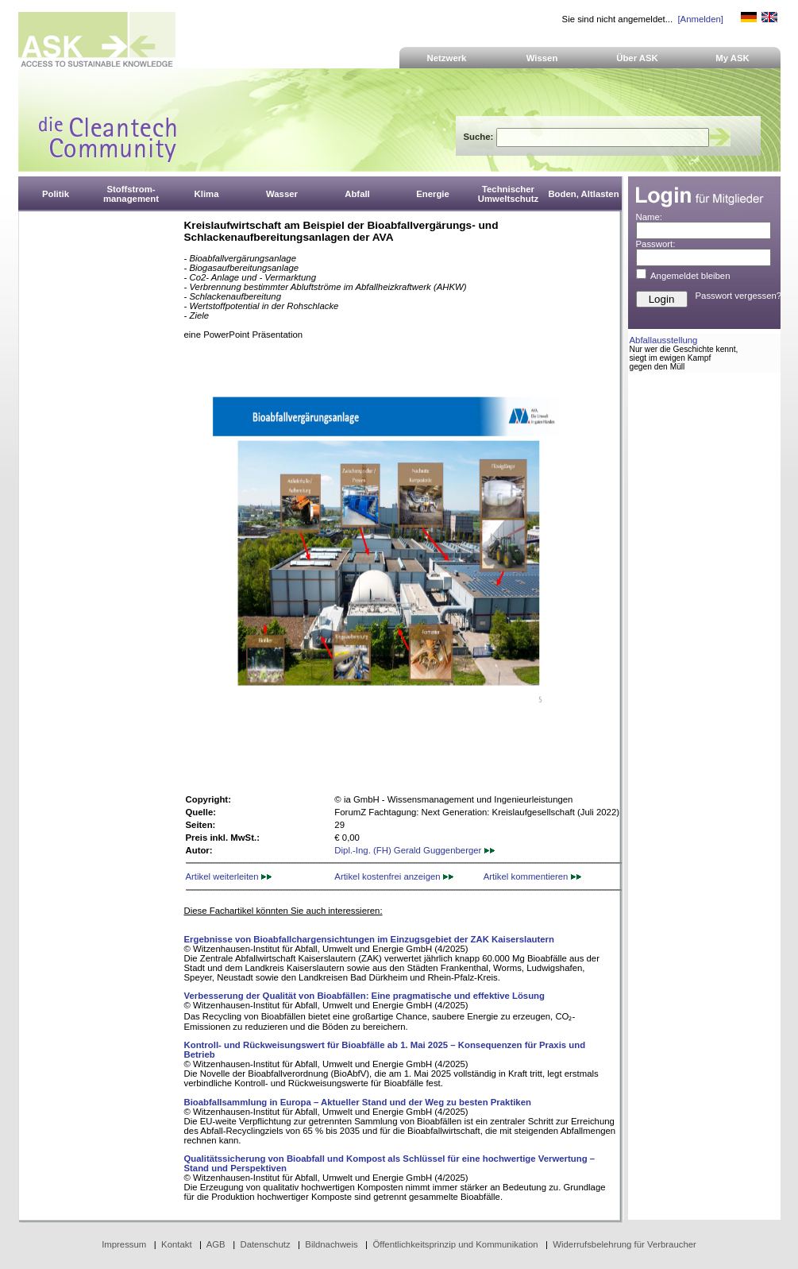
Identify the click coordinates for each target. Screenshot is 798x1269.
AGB (216, 1244)
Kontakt (176, 1244)
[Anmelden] (700, 19)
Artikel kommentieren (532, 876)
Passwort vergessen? (739, 295)
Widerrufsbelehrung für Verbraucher (624, 1244)
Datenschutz (265, 1244)
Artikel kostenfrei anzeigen (393, 876)
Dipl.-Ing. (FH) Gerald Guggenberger (414, 850)
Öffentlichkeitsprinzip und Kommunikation (455, 1244)
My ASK (732, 58)
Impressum (124, 1244)
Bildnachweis (331, 1244)
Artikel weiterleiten (229, 876)
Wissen (542, 58)
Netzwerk (447, 58)
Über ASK (637, 58)
